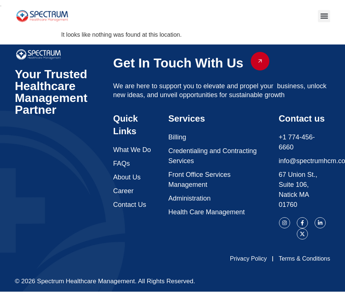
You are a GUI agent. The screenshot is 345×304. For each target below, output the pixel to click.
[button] (324, 16)
